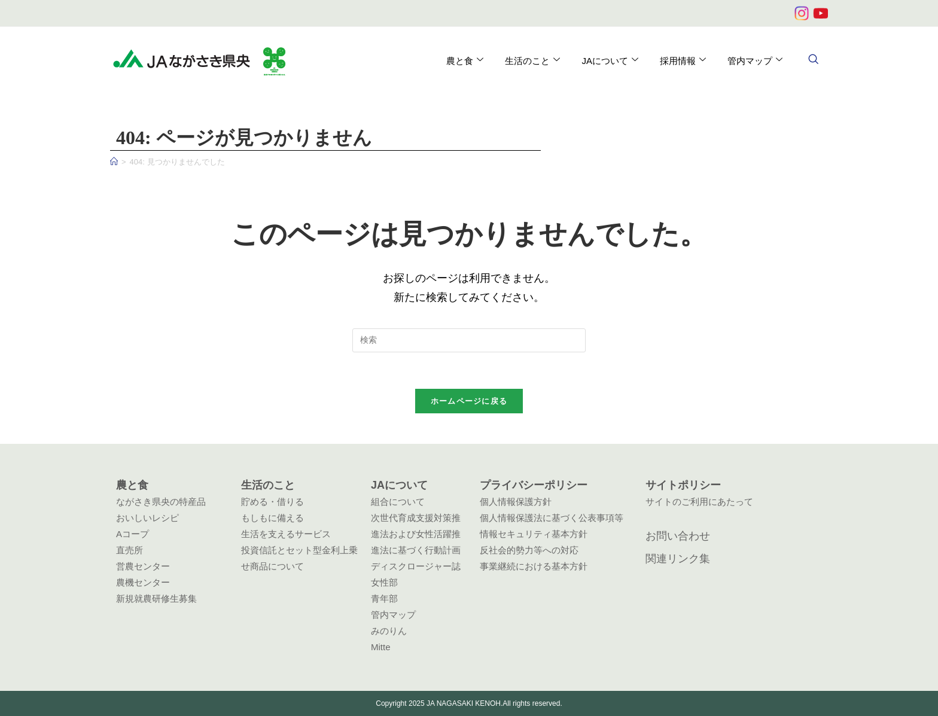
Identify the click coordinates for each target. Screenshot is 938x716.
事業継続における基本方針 (533, 566)
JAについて (609, 60)
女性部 (384, 582)
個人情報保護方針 (516, 501)
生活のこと (532, 60)
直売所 (129, 550)
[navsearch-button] (813, 60)
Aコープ (132, 534)
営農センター (143, 566)
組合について (398, 501)
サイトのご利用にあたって (699, 501)
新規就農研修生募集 (156, 598)
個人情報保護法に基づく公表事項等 (551, 518)
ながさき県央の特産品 (161, 501)
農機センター (143, 582)
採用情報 (683, 60)
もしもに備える (272, 518)
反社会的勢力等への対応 (529, 550)
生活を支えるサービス (286, 534)
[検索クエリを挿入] (469, 340)
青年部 (384, 598)
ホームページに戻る (469, 401)
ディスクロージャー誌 (416, 566)
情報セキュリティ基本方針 (533, 534)
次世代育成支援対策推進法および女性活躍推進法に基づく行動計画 (416, 534)
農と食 (464, 60)
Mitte (381, 647)
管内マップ (754, 60)
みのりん (389, 631)
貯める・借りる (272, 501)
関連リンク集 (677, 559)
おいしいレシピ (147, 518)
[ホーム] (114, 161)
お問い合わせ (677, 536)
